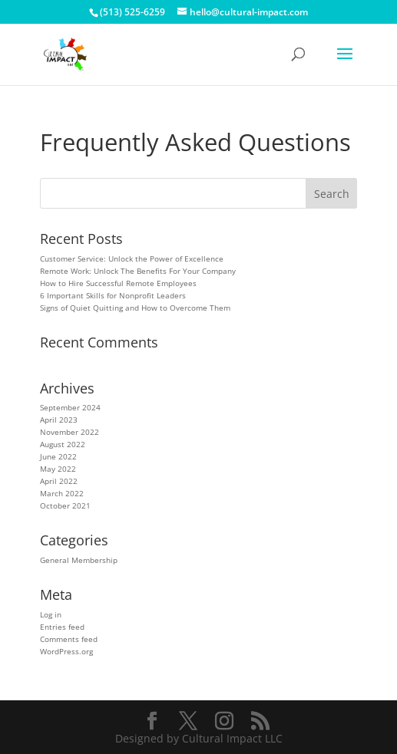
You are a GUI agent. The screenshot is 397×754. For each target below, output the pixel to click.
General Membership (78, 560)
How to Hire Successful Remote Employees (119, 283)
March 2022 (62, 493)
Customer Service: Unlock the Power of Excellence (131, 258)
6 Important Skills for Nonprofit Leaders (113, 295)
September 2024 (70, 407)
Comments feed (69, 639)
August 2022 (62, 444)
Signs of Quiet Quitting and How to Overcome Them (135, 307)
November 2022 (69, 431)
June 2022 (58, 456)
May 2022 (58, 468)
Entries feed (62, 626)
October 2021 (65, 505)
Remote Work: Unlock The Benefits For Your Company (138, 270)
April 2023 (59, 419)
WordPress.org (66, 651)
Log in (50, 614)
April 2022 (59, 481)
